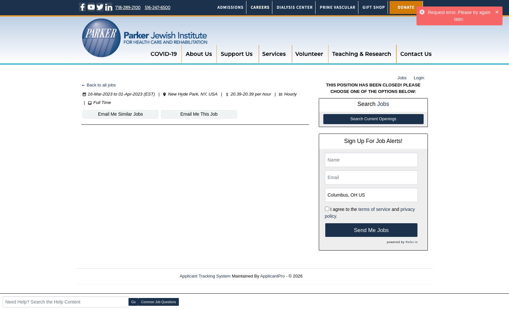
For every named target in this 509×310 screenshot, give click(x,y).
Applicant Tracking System (205, 276)
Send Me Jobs (371, 230)
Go (133, 302)
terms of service (374, 209)
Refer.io (412, 242)
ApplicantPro (272, 276)
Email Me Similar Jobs (120, 114)
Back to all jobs (98, 85)
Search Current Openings (373, 119)
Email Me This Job (199, 114)
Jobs (401, 77)
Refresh (321, 276)
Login (419, 77)
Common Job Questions (158, 302)
